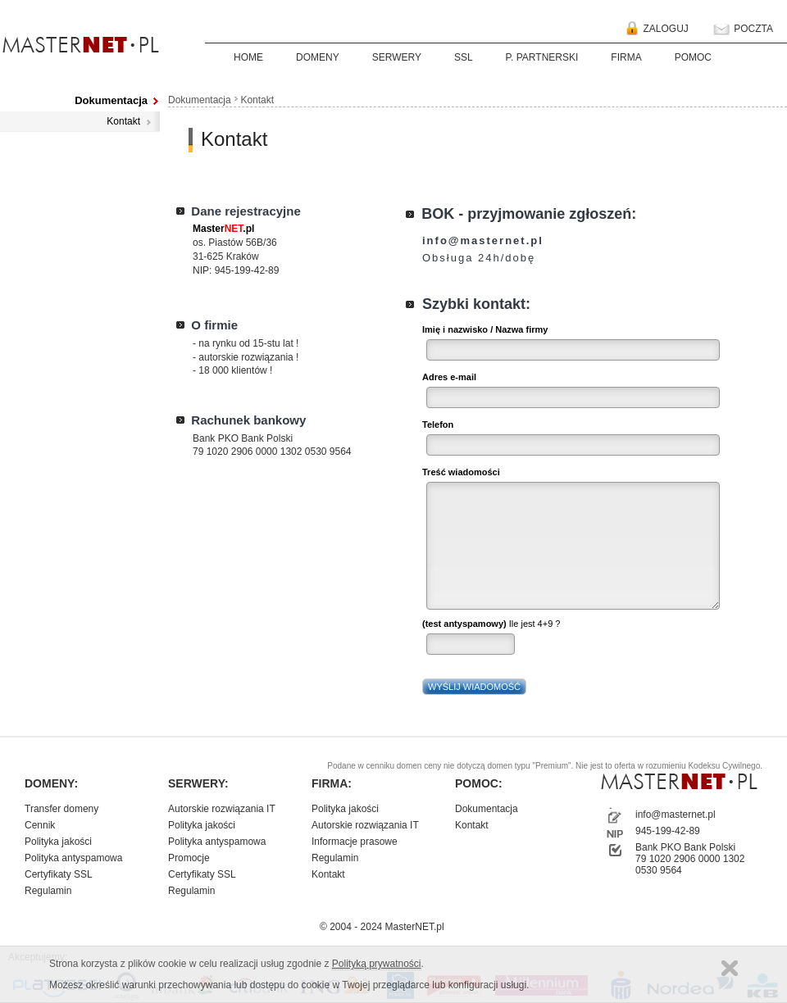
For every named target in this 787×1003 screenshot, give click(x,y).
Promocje (189, 858)
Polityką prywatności (376, 963)
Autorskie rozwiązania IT (221, 809)
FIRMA (626, 57)
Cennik (40, 825)
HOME (248, 57)
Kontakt (123, 121)
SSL (463, 57)
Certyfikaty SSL (59, 874)
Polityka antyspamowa (73, 858)
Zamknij (729, 968)
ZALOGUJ (654, 29)
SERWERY (396, 57)
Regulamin (48, 890)
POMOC (693, 57)
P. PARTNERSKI (542, 57)
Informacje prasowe (355, 841)
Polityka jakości (58, 841)
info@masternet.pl (675, 814)
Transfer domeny (61, 809)
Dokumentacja (111, 100)
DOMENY (317, 57)
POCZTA (742, 29)
